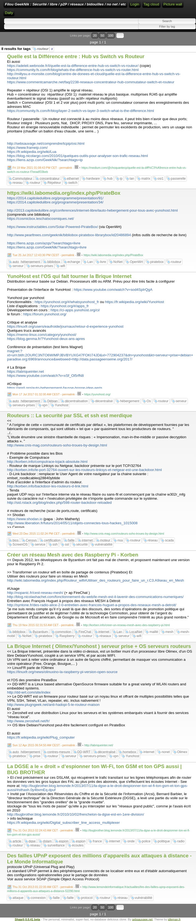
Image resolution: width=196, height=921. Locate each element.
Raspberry (66, 636)
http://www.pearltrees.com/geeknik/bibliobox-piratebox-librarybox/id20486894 (69, 235)
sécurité (82, 544)
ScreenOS (20, 544)
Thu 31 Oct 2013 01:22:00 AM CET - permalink (43, 887)
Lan (90, 262)
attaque (18, 898)
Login (134, 4)
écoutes (77, 845)
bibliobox (53, 262)
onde (131, 841)
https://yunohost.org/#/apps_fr (65, 306)
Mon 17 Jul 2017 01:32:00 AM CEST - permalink (44, 394)
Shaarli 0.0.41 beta (27, 919)
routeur (45, 49)
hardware (93, 178)
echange (74, 262)
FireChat (85, 632)
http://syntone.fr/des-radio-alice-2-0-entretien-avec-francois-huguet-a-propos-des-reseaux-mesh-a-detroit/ (91, 605)
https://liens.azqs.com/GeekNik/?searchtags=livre (47, 247)
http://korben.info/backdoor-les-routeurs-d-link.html (47, 486)
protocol (87, 898)
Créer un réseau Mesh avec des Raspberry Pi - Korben (72, 555)
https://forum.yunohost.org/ (45, 314)
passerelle (178, 178)
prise (36, 756)
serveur (18, 266)
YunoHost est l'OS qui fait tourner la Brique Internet (69, 276)
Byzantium (40, 632)
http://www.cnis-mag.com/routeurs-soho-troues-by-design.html (57, 445)
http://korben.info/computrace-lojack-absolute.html (47, 462)
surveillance (56, 845)
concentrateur (49, 178)
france (97, 841)
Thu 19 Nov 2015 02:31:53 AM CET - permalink (43, 625)
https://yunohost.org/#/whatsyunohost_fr (67, 302)
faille (71, 540)
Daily (9, 13)
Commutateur (22, 178)
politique (164, 841)
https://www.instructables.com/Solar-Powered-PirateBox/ (52, 227)
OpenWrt (136, 262)
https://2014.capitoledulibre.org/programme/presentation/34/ (55, 202)
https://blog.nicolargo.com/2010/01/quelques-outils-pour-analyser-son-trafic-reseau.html (77, 156)
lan (132, 178)
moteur (105, 540)
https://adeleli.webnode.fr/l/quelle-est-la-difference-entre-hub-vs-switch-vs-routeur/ (73, 66)
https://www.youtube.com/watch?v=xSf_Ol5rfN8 (45, 376)
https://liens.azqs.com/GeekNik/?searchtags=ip (45, 160)
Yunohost (61, 405)
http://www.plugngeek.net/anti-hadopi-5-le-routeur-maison (53, 705)
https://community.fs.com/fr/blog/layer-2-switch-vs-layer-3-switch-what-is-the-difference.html (80, 111)
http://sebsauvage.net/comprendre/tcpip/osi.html (46, 143)
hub (110, 178)
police (146, 841)
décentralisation (76, 401)
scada (169, 540)
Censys (31, 540)
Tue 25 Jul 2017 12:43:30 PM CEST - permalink (43, 255)
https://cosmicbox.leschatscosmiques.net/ (40, 219)
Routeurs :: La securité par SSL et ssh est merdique (69, 415)
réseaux (105, 636)
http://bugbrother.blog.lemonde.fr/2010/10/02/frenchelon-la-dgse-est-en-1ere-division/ (75, 814)
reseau (18, 183)
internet (87, 540)
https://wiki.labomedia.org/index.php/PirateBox (63, 193)
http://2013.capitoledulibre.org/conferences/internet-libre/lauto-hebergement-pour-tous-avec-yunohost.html (92, 210)
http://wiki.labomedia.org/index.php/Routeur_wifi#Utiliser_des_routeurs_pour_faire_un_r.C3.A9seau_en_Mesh (95, 580)
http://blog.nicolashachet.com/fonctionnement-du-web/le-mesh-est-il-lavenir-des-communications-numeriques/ (95, 597)
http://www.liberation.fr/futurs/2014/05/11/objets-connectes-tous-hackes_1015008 (72, 523)
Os (149, 401)
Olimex (182, 752)
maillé (153, 632)
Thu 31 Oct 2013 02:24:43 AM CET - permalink (43, 830)
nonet (166, 752)
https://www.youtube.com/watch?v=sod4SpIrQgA (113, 290)
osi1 (161, 178)
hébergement (129, 401)
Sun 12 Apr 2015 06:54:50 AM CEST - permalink (44, 745)
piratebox (157, 262)
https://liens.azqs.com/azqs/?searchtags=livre (43, 243)
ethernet (73, 178)
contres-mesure (58, 752)
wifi (62, 266)
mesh (169, 632)
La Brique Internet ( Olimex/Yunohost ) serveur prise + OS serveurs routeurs (99, 646)
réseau (153, 540)
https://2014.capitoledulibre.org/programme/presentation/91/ (55, 198)
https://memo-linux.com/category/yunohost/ (41, 335)
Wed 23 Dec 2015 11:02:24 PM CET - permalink (44, 533)
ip (121, 178)
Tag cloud (151, 4)
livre (103, 262)
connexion (38, 898)
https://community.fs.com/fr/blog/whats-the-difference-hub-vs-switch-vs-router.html (72, 70)
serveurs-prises (42, 266)
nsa (120, 540)
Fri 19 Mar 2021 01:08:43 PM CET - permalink (42, 167)
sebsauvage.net (142, 919)
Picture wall (173, 4)
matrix (145, 178)
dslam (47, 841)
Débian (52, 401)
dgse (32, 841)
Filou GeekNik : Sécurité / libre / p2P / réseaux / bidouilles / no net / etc (65, 4)
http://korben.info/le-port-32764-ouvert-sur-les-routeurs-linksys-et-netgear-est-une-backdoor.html (84, 470)
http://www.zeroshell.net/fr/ (28, 721)
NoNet (118, 262)
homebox (129, 752)
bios (16, 540)
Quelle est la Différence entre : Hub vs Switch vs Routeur (75, 56)
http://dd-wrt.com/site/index (28, 692)
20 (95, 35)
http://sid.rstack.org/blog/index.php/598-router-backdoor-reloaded (59, 503)
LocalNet (135, 632)
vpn (44, 405)
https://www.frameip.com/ (27, 148)
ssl (67, 544)
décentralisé (104, 401)
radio (181, 841)
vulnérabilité (103, 544)
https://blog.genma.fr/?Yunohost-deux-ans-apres (46, 339)
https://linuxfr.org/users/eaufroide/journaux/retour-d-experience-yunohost (65, 326)
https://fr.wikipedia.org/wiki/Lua (31, 152)
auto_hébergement (26, 262)
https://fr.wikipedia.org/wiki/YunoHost (134, 302)
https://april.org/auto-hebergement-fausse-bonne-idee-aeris (54, 388)
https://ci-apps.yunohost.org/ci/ (75, 310)
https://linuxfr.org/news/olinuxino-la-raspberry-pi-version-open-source (62, 672)
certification (52, 540)
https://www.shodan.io (25, 519)
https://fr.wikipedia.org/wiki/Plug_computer (41, 737)
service (40, 544)
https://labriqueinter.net (25, 371)
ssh (55, 544)
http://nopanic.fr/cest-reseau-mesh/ (35, 593)
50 (102, 35)
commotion (63, 632)
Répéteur (54, 183)
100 (110, 35)
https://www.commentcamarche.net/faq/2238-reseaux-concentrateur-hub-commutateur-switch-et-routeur (90, 82)
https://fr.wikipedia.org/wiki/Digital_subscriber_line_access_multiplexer (63, 823)
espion (63, 841)
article (17, 841)
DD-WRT (84, 752)
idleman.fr (174, 919)
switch (72, 183)
